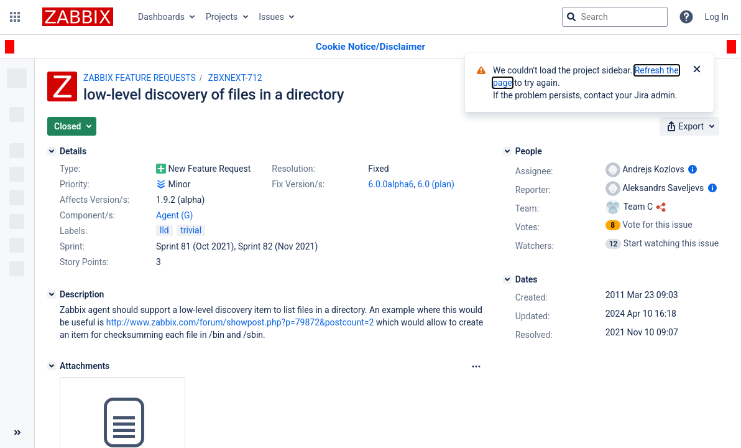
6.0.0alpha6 (390, 184)
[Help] (686, 17)
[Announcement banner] (370, 47)
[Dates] (507, 279)
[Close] (697, 70)
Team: (527, 208)
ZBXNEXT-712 (235, 78)
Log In (717, 17)
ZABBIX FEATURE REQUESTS (139, 78)
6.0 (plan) (436, 184)
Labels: (73, 231)
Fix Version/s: (298, 184)
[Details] (51, 151)
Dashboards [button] (161, 17)
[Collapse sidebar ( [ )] (17, 432)
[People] (507, 151)
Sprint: (72, 246)
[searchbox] (615, 17)
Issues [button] (271, 17)
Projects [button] (221, 17)
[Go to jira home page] (77, 16)
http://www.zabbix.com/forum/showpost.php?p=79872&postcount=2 (240, 322)
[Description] (51, 294)
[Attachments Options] (476, 366)
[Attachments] (51, 366)
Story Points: (84, 262)
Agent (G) (174, 215)
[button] (15, 16)
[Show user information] (692, 169)
